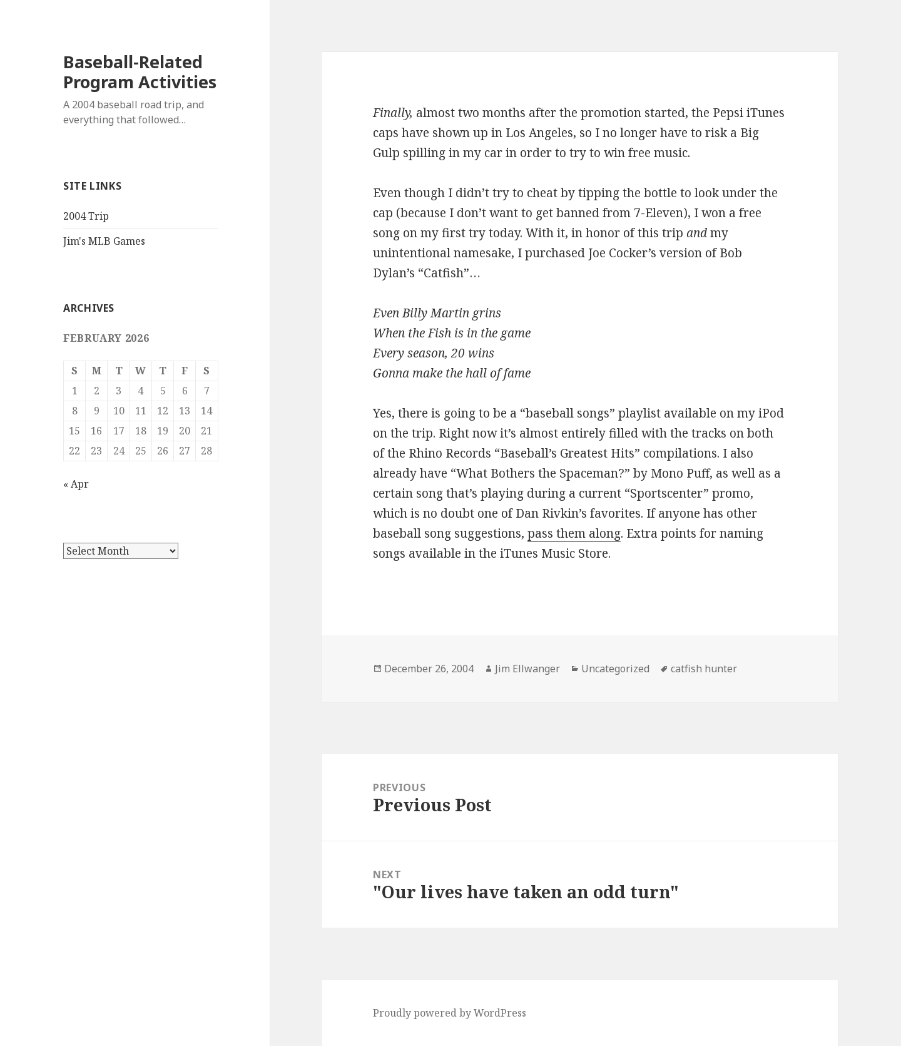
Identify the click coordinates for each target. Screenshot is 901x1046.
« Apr (76, 484)
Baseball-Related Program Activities (139, 71)
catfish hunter (704, 668)
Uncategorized (615, 668)
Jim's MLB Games (104, 241)
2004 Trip (86, 216)
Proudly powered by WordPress (449, 1013)
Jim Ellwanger (527, 668)
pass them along (574, 533)
